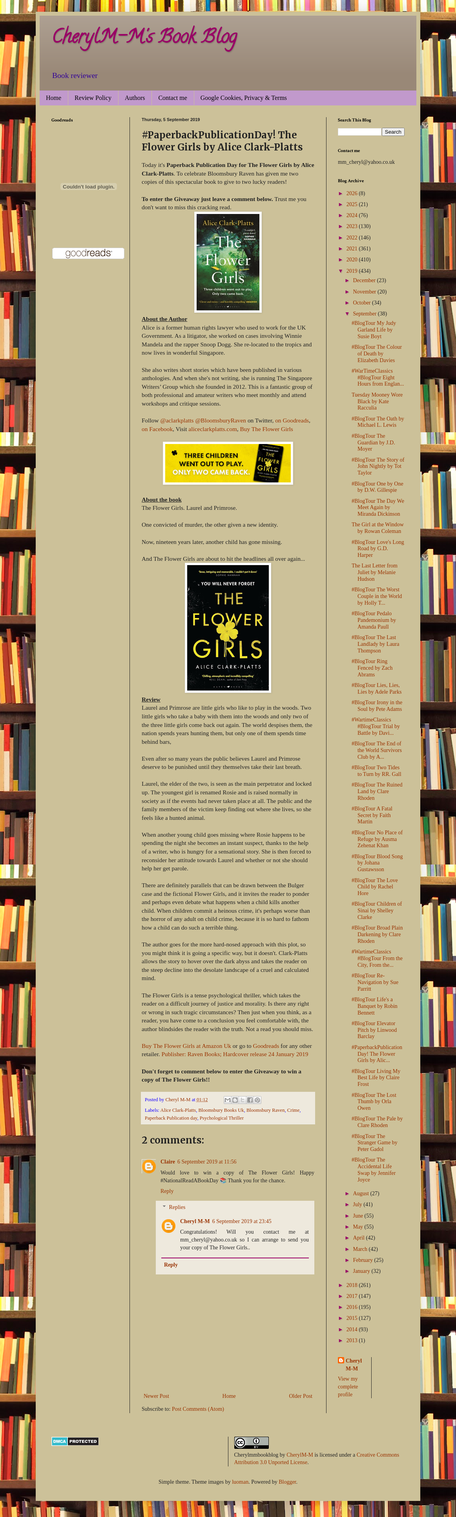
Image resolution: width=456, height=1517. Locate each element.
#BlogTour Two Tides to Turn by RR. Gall (376, 771)
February (363, 1260)
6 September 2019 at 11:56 (206, 1162)
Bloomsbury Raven (265, 1110)
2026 (353, 193)
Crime (293, 1110)
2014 (353, 1329)
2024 (353, 215)
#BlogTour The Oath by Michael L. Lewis (378, 422)
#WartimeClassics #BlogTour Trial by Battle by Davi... (376, 726)
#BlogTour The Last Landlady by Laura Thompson (375, 644)
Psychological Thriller (222, 1118)
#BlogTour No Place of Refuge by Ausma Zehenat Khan (377, 839)
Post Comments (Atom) (198, 1409)
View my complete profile (348, 1386)
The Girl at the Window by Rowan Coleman (378, 528)
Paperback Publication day (171, 1118)
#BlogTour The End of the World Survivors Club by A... (377, 750)
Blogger (287, 1482)
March (360, 1249)
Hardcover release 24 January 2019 (265, 1054)
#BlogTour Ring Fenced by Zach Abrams (372, 668)
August (361, 1193)
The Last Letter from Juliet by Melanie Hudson (375, 572)
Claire (168, 1162)
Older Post (301, 1396)
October (362, 303)
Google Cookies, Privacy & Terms (244, 97)
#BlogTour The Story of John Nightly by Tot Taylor (378, 466)
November (365, 292)
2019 (353, 271)
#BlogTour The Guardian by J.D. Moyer (373, 442)
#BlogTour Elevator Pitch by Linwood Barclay (374, 1030)
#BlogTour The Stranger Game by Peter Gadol (375, 1143)
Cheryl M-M (195, 1221)
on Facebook (157, 429)
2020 (353, 260)
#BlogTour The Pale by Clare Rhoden (377, 1122)
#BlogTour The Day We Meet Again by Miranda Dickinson (378, 507)
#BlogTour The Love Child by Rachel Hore (375, 887)
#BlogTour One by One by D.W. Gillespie (377, 487)
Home (53, 97)
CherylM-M (299, 1455)
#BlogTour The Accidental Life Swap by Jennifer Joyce (374, 1169)
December (365, 280)
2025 (353, 204)
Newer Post (156, 1396)
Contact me (172, 97)
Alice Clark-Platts (178, 1110)
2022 (353, 238)
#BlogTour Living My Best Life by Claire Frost (376, 1077)
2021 (353, 249)
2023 (353, 226)
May (358, 1227)
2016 (353, 1307)
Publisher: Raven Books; (191, 1054)
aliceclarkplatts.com (212, 429)
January (362, 1271)
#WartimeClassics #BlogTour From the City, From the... (377, 958)
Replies (177, 1207)
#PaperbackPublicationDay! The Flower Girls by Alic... (377, 1054)
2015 (353, 1318)
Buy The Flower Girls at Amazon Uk (187, 1045)
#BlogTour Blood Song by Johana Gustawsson (377, 863)
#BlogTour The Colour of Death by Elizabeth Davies (377, 353)
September (365, 314)
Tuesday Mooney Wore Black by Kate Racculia (377, 401)
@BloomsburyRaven (220, 420)
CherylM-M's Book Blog (144, 38)
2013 (353, 1340)
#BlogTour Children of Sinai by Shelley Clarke (377, 910)
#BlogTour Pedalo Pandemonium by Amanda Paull (374, 620)
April (359, 1238)
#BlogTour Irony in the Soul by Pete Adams (377, 706)
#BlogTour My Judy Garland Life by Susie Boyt (374, 329)
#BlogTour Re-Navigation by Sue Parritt (375, 982)
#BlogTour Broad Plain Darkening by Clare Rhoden (377, 934)
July (358, 1204)
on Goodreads (292, 420)
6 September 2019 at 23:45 (242, 1221)
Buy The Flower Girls (266, 429)
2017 (353, 1296)
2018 (353, 1285)
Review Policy (93, 97)
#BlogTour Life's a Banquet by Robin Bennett (375, 1006)
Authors (135, 97)
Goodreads (266, 1045)
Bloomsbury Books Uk (221, 1110)
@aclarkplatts (176, 420)
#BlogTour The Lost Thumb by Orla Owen (374, 1101)
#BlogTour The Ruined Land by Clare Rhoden (377, 791)
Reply (167, 1191)
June (358, 1216)
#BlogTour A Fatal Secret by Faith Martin (372, 815)
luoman (240, 1482)
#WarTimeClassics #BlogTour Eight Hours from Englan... (378, 377)
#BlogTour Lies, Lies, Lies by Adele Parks (376, 688)
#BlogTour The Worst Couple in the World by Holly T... (377, 596)
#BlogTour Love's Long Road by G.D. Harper (378, 548)
